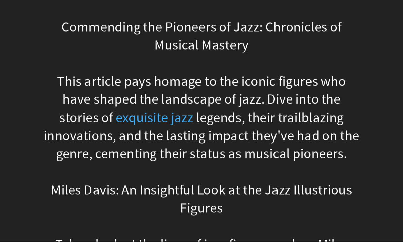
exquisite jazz (154, 117)
